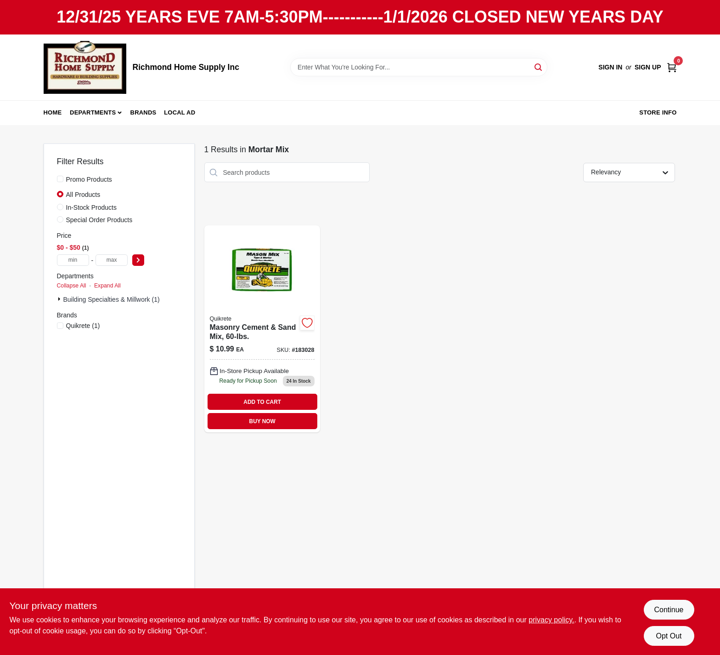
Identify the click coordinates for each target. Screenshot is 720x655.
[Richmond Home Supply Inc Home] (85, 67)
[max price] (112, 260)
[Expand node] (60, 299)
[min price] (73, 260)
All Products (83, 194)
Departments (93, 112)
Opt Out (668, 636)
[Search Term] (418, 67)
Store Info (657, 112)
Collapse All (71, 285)
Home (53, 112)
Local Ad (179, 112)
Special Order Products (99, 220)
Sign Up (648, 67)
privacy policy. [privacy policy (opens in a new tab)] (551, 620)
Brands (143, 112)
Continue (668, 610)
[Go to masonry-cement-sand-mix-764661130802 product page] (262, 328)
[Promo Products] (60, 179)
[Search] (539, 66)
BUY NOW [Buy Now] (262, 421)
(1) (83, 325)
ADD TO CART (262, 402)
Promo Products (89, 179)
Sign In (610, 67)
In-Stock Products (91, 207)
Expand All (107, 285)
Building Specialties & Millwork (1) (111, 299)
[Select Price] (138, 260)
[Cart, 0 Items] (671, 67)
